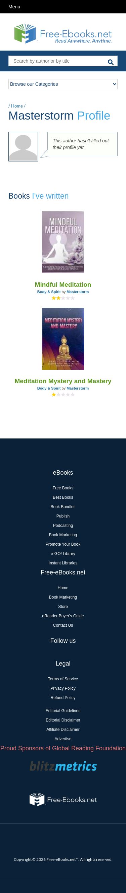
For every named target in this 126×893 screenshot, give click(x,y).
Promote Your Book (63, 544)
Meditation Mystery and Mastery (62, 381)
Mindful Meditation (63, 284)
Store (63, 606)
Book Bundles (62, 506)
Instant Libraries (63, 563)
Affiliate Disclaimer (62, 729)
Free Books (63, 488)
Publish (63, 516)
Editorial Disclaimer (63, 720)
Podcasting (63, 525)
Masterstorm (78, 292)
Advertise (62, 739)
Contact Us (63, 625)
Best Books (63, 497)
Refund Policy (62, 697)
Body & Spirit (49, 292)
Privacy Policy (63, 688)
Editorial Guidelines (63, 710)
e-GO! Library (63, 553)
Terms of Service (63, 679)
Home (17, 106)
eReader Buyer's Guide (63, 616)
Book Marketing (63, 535)
